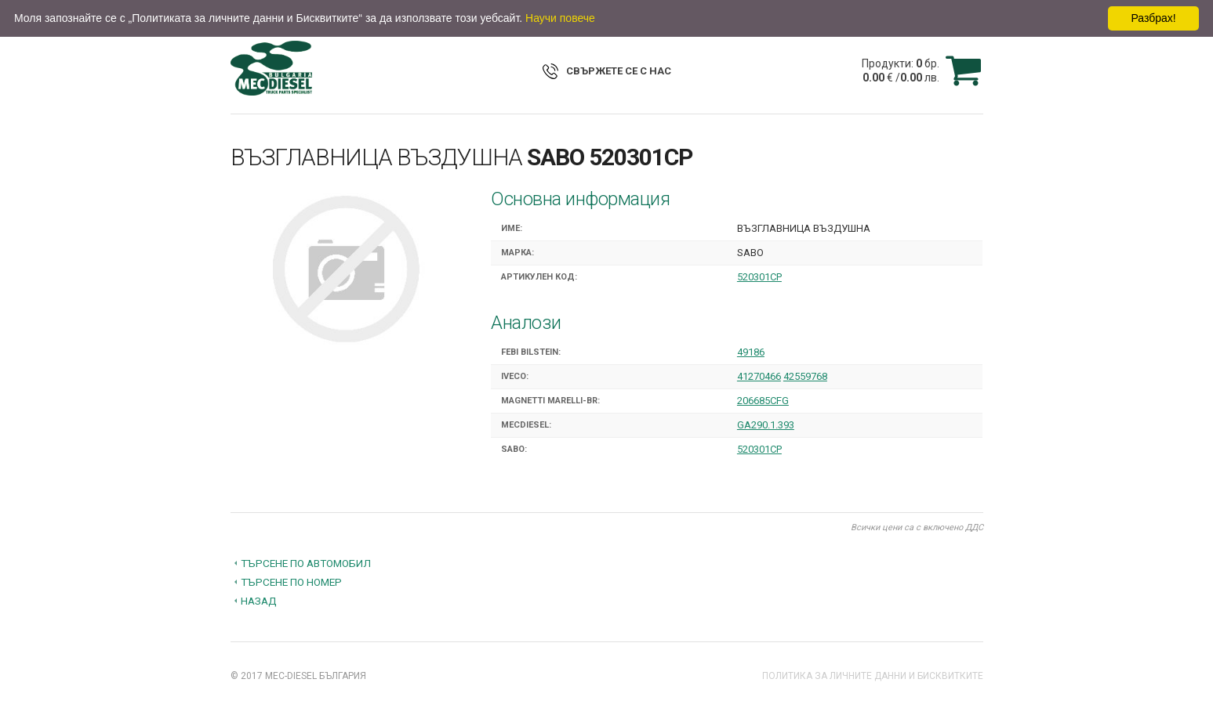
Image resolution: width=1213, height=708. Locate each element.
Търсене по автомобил (306, 563)
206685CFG (763, 400)
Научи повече (560, 18)
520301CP (759, 277)
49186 (750, 352)
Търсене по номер (291, 582)
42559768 (805, 376)
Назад (259, 600)
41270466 (759, 376)
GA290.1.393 (765, 425)
